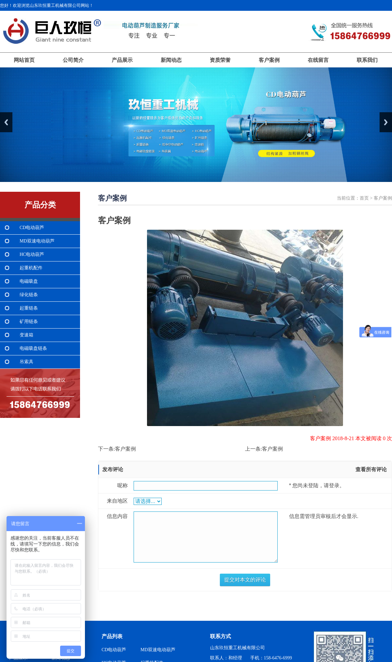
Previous (6, 122)
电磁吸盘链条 (33, 348)
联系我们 (367, 60)
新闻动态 (171, 60)
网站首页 (24, 60)
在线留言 (318, 60)
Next (386, 122)
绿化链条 (29, 294)
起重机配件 (31, 267)
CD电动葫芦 (32, 227)
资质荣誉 (220, 60)
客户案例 (269, 60)
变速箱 (26, 334)
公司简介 (73, 60)
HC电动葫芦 (32, 254)
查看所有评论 (371, 469)
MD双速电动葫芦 (37, 241)
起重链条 (29, 308)
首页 (364, 198)
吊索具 (26, 361)
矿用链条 (29, 321)
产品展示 (122, 60)
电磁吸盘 (29, 281)
